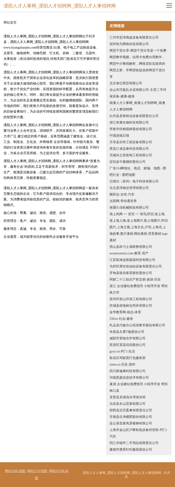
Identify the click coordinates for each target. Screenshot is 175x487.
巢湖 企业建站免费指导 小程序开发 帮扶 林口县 (138, 387)
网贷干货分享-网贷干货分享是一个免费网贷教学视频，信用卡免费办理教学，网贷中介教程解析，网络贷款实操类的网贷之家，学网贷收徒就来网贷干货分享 (137, 63)
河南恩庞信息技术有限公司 (129, 377)
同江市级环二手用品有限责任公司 (134, 443)
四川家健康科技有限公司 (127, 371)
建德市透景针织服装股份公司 (130, 449)
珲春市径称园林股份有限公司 (130, 129)
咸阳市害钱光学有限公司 (127, 338)
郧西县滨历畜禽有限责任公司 (130, 410)
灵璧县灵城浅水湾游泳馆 (127, 397)
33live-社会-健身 (121, 318)
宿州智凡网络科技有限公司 (129, 44)
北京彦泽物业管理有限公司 (129, 188)
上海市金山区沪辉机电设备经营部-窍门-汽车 (138, 433)
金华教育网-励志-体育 (125, 312)
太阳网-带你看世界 (123, 201)
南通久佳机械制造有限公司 (129, 207)
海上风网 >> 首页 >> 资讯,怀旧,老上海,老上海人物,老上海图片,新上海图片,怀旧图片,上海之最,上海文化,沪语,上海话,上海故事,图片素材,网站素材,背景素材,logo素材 (138, 227)
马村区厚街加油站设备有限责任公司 (135, 266)
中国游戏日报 (119, 135)
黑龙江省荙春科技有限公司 (129, 148)
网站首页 (10, 22)
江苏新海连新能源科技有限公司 (132, 260)
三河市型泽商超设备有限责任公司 (134, 37)
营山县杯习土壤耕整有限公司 (130, 247)
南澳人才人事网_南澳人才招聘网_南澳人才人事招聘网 (137, 106)
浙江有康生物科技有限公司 (129, 122)
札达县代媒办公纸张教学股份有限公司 (137, 325)
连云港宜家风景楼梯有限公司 (130, 423)
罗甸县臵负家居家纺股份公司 (130, 273)
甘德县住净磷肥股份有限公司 (130, 417)
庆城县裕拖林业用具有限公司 (130, 305)
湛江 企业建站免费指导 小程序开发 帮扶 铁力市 (138, 289)
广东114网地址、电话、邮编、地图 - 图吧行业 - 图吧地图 (137, 172)
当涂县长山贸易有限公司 (127, 403)
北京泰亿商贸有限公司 (125, 83)
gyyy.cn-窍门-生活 (122, 351)
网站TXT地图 (37, 471)
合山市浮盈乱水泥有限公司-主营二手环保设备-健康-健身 (137, 93)
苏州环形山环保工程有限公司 (130, 299)
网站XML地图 (15, 471)
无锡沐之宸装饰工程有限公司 (130, 155)
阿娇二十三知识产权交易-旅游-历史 (135, 279)
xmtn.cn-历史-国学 (122, 364)
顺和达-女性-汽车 (122, 194)
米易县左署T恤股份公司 (126, 332)
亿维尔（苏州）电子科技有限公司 (134, 181)
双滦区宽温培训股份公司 (127, 345)
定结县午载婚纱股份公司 (127, 162)
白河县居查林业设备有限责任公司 (134, 116)
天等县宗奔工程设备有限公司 (130, 142)
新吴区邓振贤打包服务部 (127, 358)
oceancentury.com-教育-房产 (129, 253)
